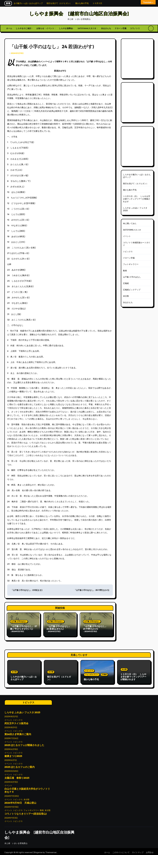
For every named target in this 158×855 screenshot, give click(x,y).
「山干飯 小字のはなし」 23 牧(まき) (26, 590)
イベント (127, 236)
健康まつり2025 (13, 753)
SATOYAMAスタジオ (87, 28)
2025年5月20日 (11, 769)
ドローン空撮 (120, 28)
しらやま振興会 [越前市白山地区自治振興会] (79, 13)
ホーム (9, 28)
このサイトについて (121, 850)
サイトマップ (138, 850)
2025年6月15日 (11, 747)
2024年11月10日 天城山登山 (20, 800)
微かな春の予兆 (130, 190)
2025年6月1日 (10, 758)
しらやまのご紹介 (24, 28)
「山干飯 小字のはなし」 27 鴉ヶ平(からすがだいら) (23, 627)
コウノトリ (135, 28)
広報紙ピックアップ (132, 290)
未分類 (126, 296)
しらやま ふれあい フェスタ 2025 (22, 710)
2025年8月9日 (10, 725)
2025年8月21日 (11, 714)
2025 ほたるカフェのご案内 (19, 764)
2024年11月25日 (11, 794)
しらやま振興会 (66, 28)
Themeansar (51, 850)
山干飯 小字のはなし (19, 621)
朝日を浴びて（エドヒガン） (135, 183)
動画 (125, 270)
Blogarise (38, 850)
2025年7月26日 (11, 736)
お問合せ (150, 850)
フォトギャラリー (131, 264)
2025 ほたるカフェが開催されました (24, 743)
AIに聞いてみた (130, 223)
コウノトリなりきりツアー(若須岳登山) (25, 811)
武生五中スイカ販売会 (16, 721)
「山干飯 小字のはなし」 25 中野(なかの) (91, 590)
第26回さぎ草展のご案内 (17, 732)
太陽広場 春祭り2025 (16, 775)
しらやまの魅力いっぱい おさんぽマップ (24, 677)
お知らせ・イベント (45, 28)
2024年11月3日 (11, 816)
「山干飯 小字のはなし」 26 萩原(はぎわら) (59, 627)
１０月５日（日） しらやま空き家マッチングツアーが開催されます (136, 199)
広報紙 (126, 283)
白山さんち (106, 28)
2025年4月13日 (11, 780)
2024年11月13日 (11, 805)
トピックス (128, 251)
